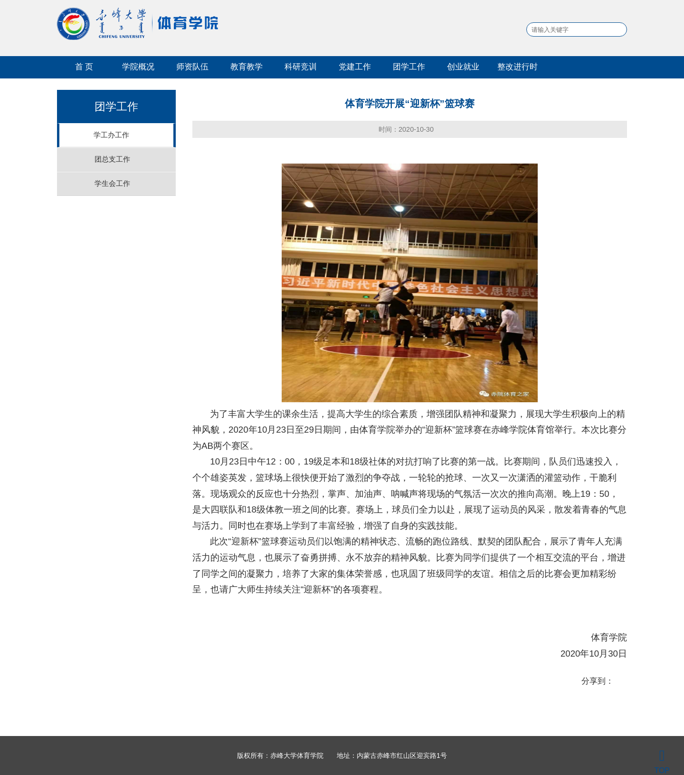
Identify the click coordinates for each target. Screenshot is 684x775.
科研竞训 (301, 66)
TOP (662, 761)
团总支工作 (112, 159)
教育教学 (246, 66)
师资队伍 (192, 66)
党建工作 (355, 66)
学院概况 (138, 66)
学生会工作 (112, 183)
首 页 (84, 66)
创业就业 (463, 66)
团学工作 (409, 66)
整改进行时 (517, 66)
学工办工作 (111, 135)
